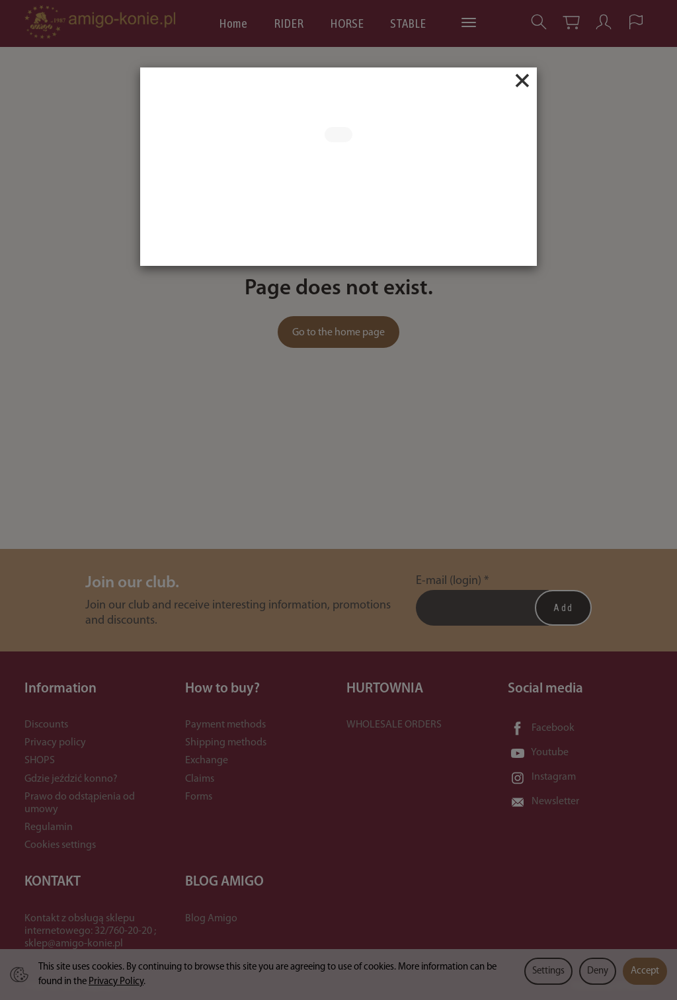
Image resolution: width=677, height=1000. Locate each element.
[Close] (522, 80)
